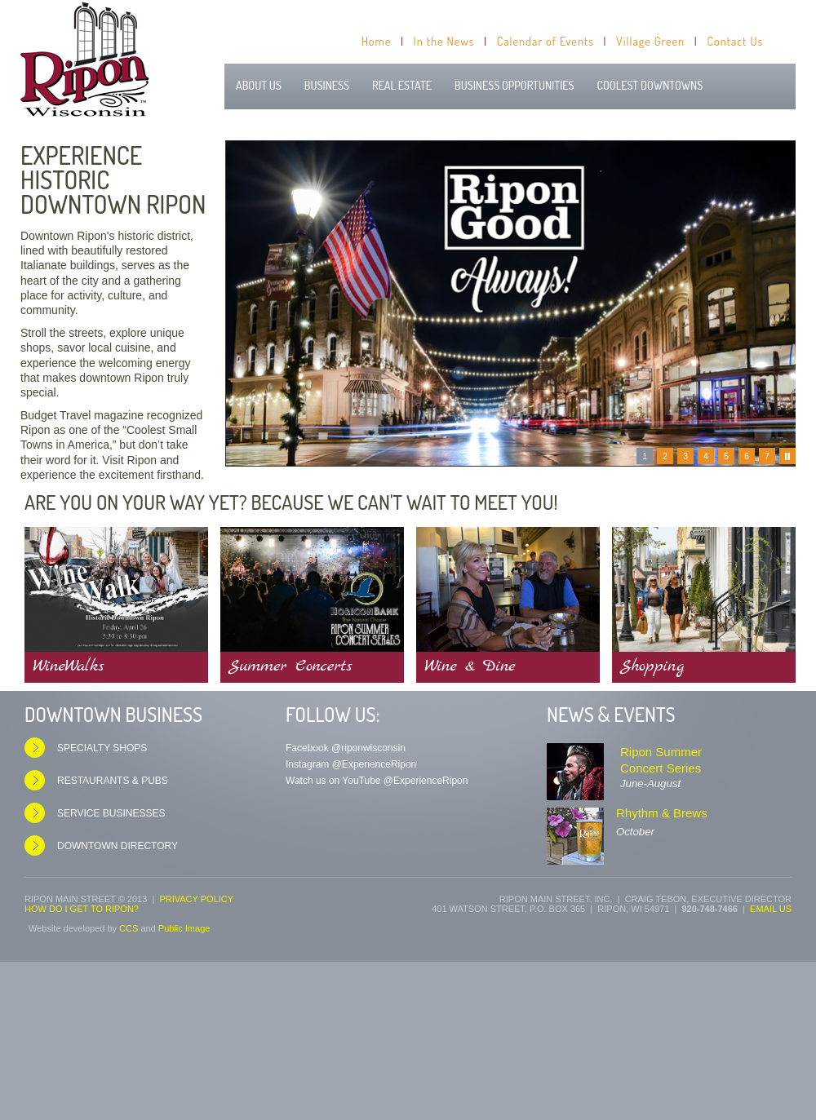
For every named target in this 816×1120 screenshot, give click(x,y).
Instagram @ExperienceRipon (351, 764)
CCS (128, 928)
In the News (444, 40)
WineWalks (68, 666)
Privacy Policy (196, 899)
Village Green (650, 40)
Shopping (652, 666)
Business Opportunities (514, 85)
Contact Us (735, 40)
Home (376, 40)
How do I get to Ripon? (81, 909)
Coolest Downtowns (650, 85)
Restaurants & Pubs (112, 780)
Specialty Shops (102, 748)
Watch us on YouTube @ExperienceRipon (377, 780)
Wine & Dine (470, 666)
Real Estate (402, 85)
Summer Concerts (290, 666)
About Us (259, 85)
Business (326, 85)
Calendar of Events (545, 40)
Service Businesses (111, 813)
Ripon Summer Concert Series (661, 760)
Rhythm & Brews (661, 813)
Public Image (184, 928)
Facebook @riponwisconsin (346, 748)
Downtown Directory (117, 846)
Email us (771, 909)
